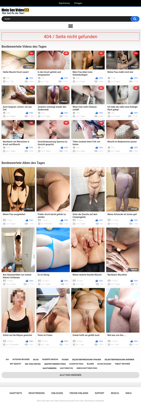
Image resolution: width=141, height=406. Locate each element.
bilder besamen (104, 364)
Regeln (115, 393)
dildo (36, 359)
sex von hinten (33, 364)
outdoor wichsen (20, 359)
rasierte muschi (50, 359)
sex (7, 360)
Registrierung (64, 3)
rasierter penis (76, 364)
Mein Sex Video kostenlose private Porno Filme (65, 401)
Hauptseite (15, 393)
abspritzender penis (55, 364)
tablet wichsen (122, 364)
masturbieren (49, 368)
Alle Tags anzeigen (70, 375)
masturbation (66, 368)
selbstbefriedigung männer (119, 359)
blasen (90, 364)
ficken (65, 359)
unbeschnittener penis (87, 368)
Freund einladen (79, 393)
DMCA (128, 393)
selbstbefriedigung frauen (86, 359)
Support (99, 393)
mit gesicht (15, 364)
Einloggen (78, 3)
